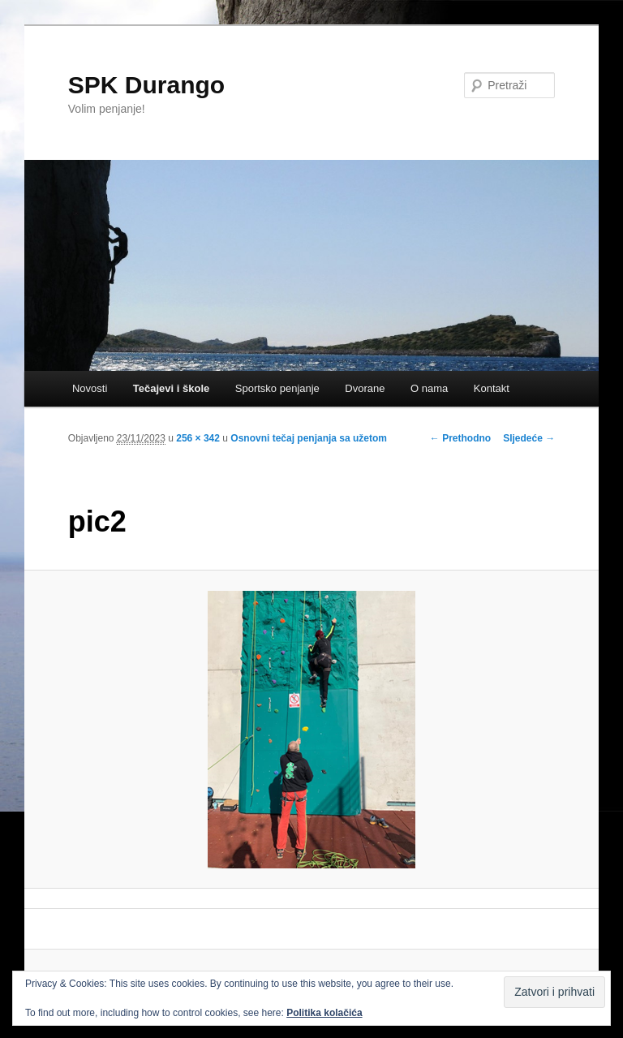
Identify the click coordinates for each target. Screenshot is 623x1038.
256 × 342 (198, 438)
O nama (429, 388)
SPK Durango (146, 84)
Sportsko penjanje (277, 388)
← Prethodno (460, 438)
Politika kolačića (324, 1013)
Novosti (89, 388)
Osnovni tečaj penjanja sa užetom (308, 438)
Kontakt (491, 388)
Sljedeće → (529, 438)
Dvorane (365, 388)
